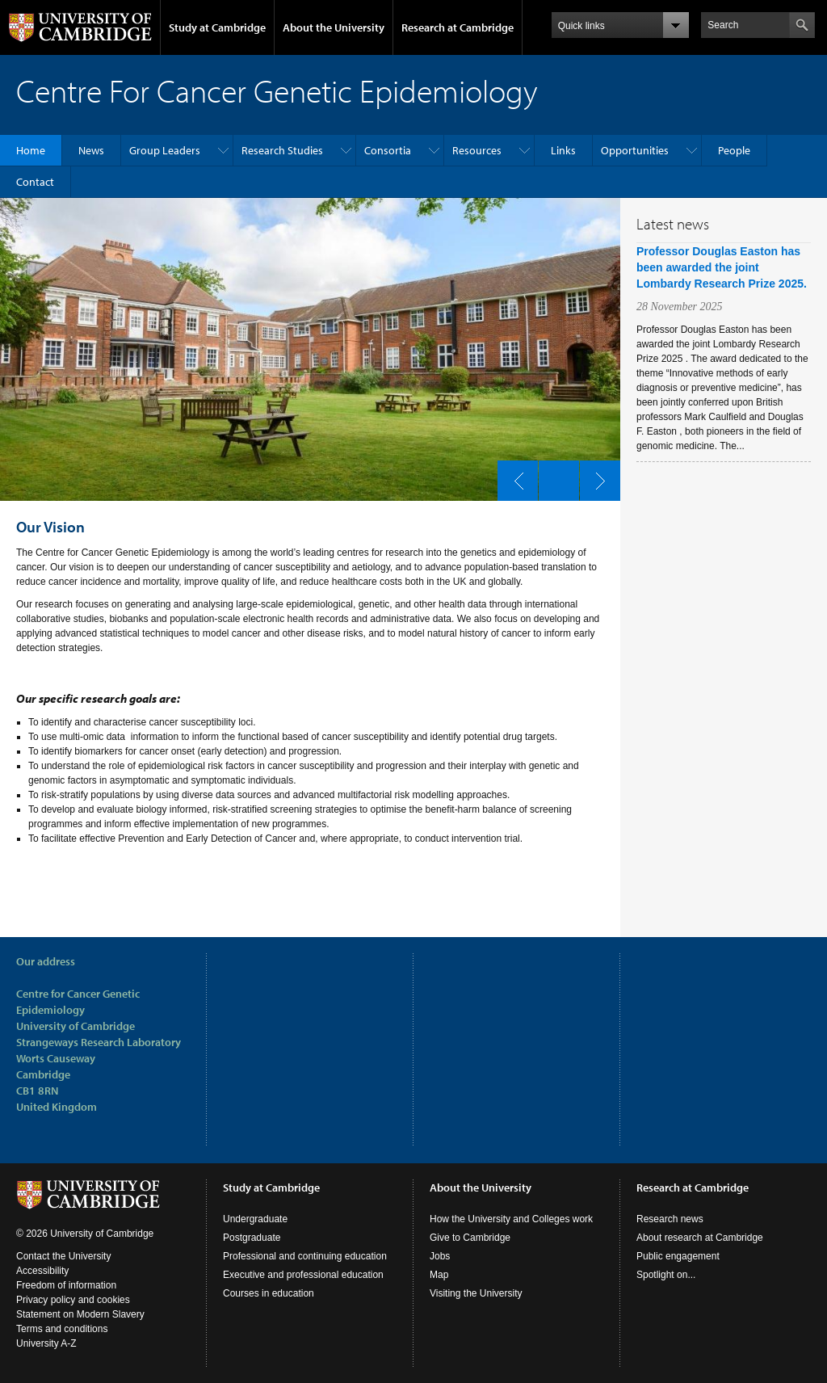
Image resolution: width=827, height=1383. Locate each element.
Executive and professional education (303, 1274)
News (91, 150)
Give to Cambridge (470, 1237)
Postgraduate (251, 1237)
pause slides (554, 476)
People (734, 150)
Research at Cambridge (457, 27)
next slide (595, 476)
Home (30, 150)
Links (563, 150)
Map (439, 1274)
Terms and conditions (61, 1329)
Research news (669, 1219)
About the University (333, 27)
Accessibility (42, 1270)
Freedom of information (66, 1285)
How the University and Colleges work (511, 1219)
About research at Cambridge (699, 1237)
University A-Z (46, 1343)
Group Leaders (164, 150)
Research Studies (282, 150)
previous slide (512, 476)
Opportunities (635, 150)
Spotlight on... (665, 1274)
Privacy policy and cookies (73, 1299)
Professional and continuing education (305, 1256)
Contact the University (63, 1256)
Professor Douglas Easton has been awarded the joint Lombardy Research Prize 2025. (721, 267)
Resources (477, 150)
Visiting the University (476, 1293)
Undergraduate (255, 1219)
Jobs (440, 1256)
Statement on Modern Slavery (80, 1314)
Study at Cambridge (217, 27)
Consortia (387, 150)
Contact (35, 181)
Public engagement (678, 1256)
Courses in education (268, 1293)
